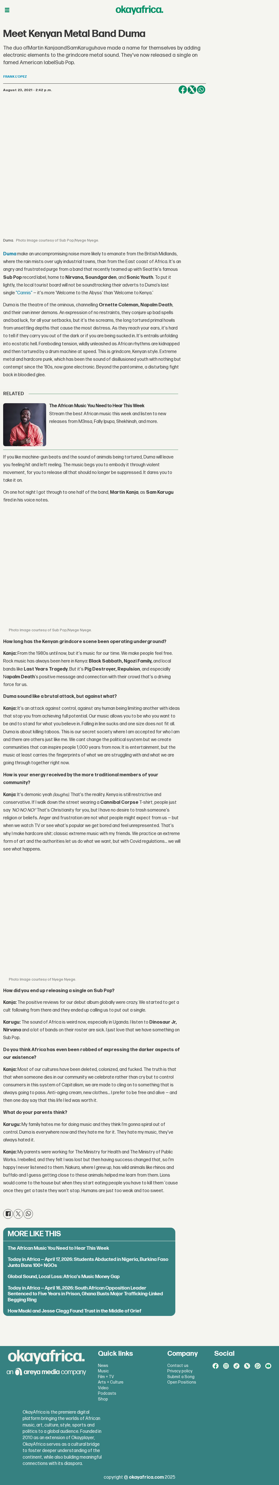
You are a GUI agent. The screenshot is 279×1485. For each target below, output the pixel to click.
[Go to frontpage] (139, 10)
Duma (9, 254)
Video (103, 1388)
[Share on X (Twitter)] (192, 89)
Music (103, 1371)
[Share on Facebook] (182, 89)
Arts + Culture (110, 1382)
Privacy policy (179, 1371)
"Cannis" (24, 293)
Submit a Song (180, 1376)
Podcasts (107, 1393)
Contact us (177, 1365)
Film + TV (106, 1376)
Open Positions (181, 1382)
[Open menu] (7, 10)
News (103, 1365)
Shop (103, 1399)
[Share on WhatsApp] (201, 89)
